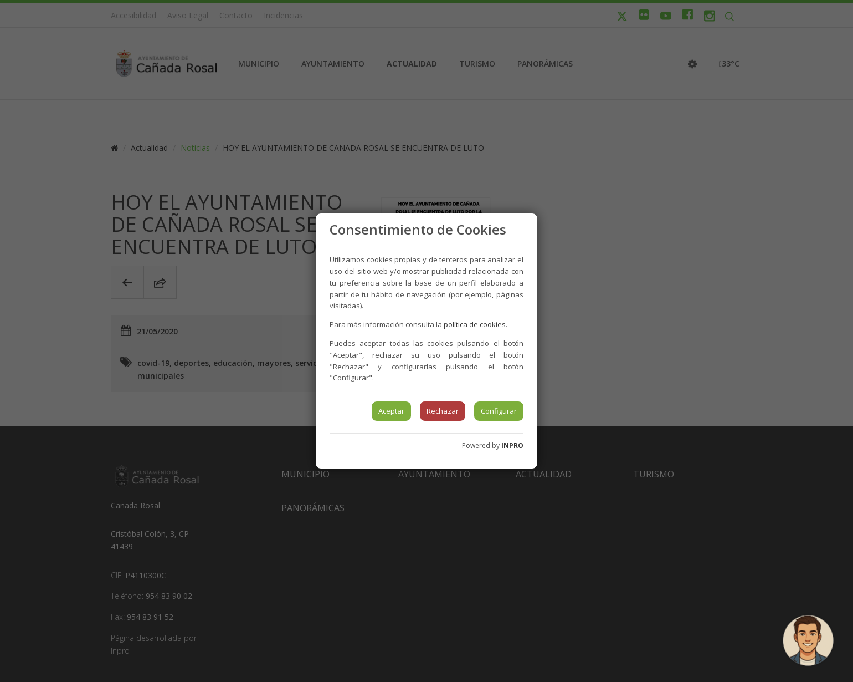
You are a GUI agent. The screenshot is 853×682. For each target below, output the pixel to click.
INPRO (512, 445)
